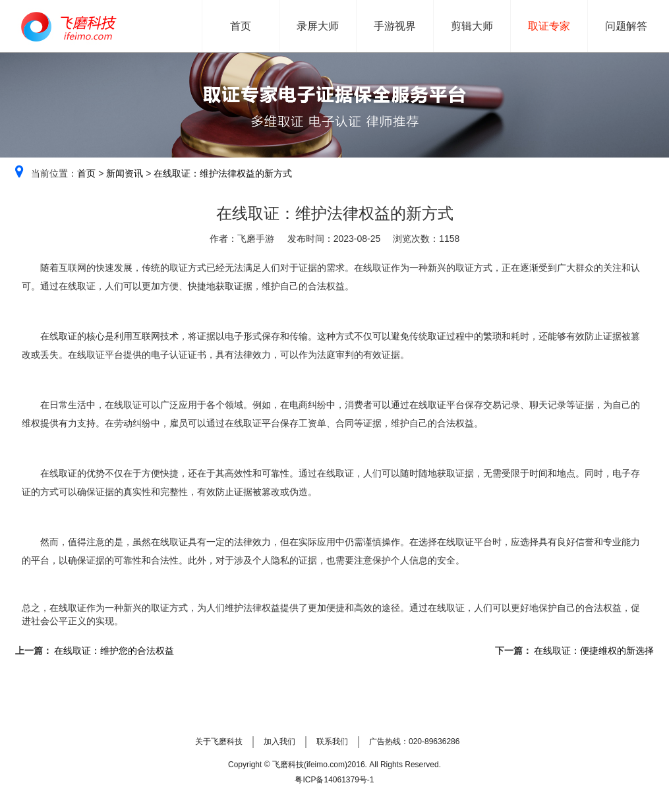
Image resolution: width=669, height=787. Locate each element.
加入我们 (279, 741)
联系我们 (332, 741)
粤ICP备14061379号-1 (334, 779)
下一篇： (513, 650)
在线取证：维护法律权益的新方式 (223, 173)
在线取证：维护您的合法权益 (113, 650)
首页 (86, 173)
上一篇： (33, 650)
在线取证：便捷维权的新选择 (593, 650)
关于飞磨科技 (219, 741)
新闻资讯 (124, 173)
